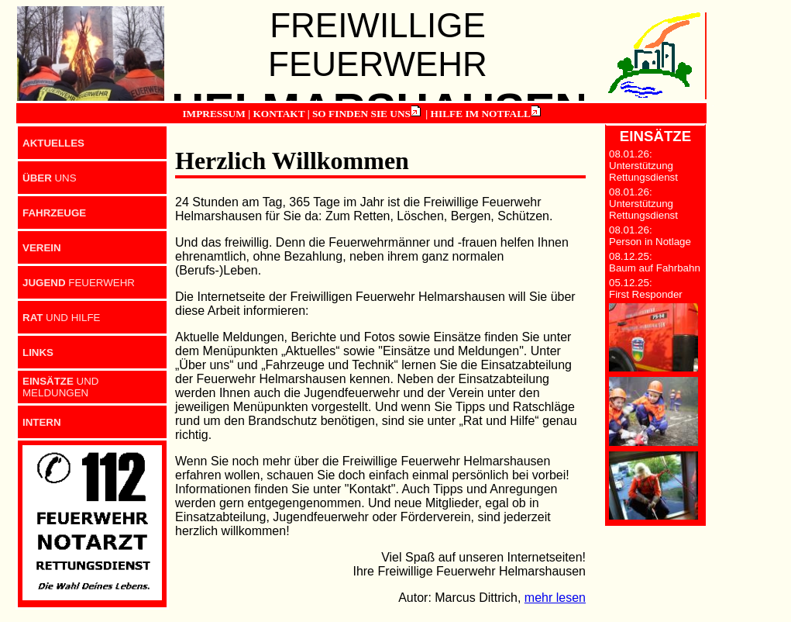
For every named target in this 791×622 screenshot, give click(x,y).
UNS (49, 178)
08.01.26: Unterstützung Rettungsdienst (643, 165)
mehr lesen (555, 597)
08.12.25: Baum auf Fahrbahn (654, 262)
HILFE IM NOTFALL (481, 113)
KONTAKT (278, 113)
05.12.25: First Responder (646, 288)
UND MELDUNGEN (60, 387)
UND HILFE (61, 317)
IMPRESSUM (213, 113)
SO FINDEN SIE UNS (361, 113)
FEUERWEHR (78, 283)
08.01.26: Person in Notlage (650, 235)
